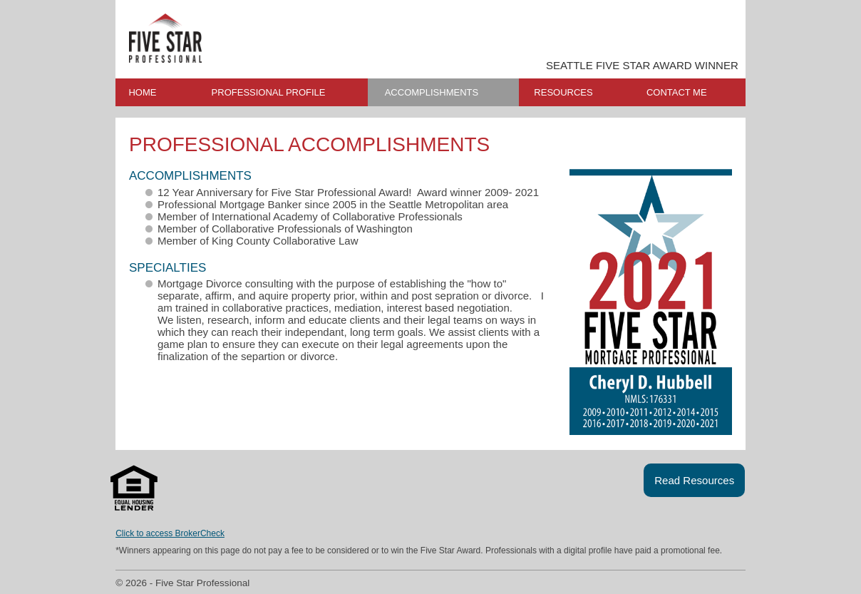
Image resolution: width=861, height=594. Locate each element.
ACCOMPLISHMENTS (431, 92)
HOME (142, 92)
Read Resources (694, 480)
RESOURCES (563, 92)
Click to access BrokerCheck (170, 533)
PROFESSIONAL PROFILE (269, 92)
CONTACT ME (676, 92)
